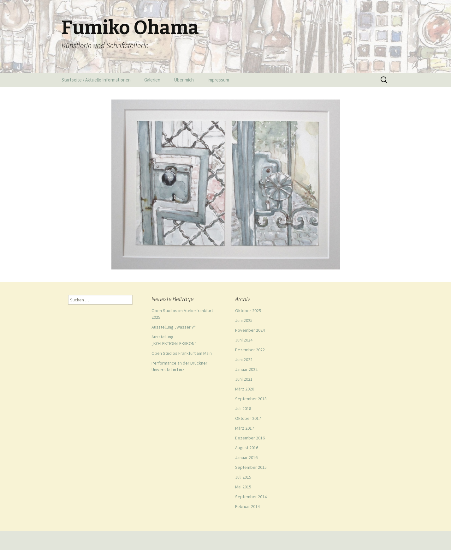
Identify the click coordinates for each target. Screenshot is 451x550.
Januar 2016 (246, 457)
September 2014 (251, 496)
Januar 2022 (246, 369)
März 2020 (244, 389)
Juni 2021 (243, 379)
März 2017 (244, 428)
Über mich (184, 80)
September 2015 (251, 467)
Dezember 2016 (250, 438)
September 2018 (251, 399)
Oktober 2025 (248, 310)
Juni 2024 (243, 340)
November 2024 (250, 330)
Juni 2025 (243, 320)
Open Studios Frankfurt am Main (181, 353)
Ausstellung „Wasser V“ (173, 327)
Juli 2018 (243, 408)
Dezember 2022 (250, 350)
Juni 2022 (243, 359)
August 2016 (246, 447)
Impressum (218, 80)
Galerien (152, 80)
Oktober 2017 (248, 418)
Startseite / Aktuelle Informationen (96, 80)
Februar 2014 (247, 506)
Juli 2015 (243, 477)
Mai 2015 (243, 487)
